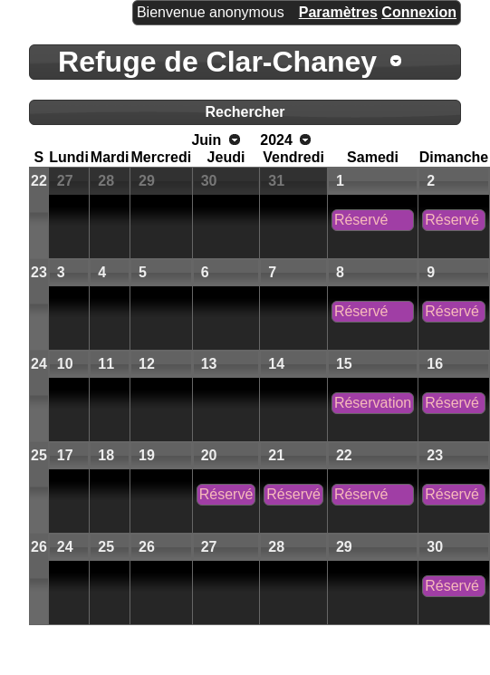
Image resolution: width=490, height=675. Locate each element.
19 (147, 455)
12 (147, 363)
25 (39, 455)
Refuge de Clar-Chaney (217, 61)
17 (65, 455)
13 (209, 363)
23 (39, 272)
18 (106, 455)
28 (106, 180)
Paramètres (338, 12)
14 (276, 363)
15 (344, 363)
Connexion (418, 12)
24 (39, 363)
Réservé (361, 219)
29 (147, 180)
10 (65, 363)
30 (209, 180)
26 (39, 546)
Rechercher (244, 112)
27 (65, 180)
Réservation (372, 402)
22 (39, 180)
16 (435, 363)
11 (106, 363)
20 (209, 455)
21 (276, 455)
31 (276, 180)
